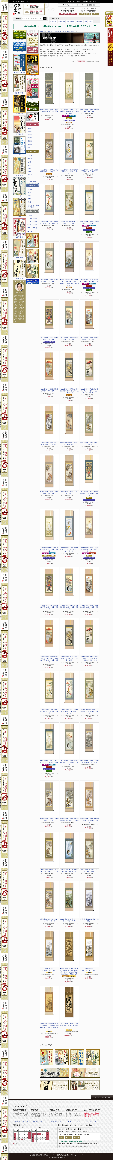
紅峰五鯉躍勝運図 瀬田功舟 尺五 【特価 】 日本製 (69, 711)
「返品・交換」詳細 (90, 1121)
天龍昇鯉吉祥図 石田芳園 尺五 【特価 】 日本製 (70, 607)
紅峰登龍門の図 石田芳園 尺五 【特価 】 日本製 (69, 762)
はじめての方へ (75, 1)
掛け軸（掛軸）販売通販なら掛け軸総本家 (50, 31)
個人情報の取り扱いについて (45, 1155)
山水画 (29, 162)
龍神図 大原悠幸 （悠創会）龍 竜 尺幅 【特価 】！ (49, 111)
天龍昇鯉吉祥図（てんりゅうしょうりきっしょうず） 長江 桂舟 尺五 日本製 (89, 658)
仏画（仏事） (31, 155)
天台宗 (29, 202)
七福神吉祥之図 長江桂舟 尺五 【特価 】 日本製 (50, 711)
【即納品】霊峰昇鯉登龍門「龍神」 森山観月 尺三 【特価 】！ (69, 390)
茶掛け (29, 147)
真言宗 (29, 195)
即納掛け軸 (53, 21)
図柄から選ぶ (66, 31)
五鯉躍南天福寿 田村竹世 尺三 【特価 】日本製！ (70, 171)
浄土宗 (29, 192)
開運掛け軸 (61, 21)
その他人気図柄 (32, 181)
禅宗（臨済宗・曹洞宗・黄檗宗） (33, 206)
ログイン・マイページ (71, 5)
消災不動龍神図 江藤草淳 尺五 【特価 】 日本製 (90, 493)
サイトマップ (79, 1155)
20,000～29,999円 (32, 221)
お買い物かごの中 (69, 14)
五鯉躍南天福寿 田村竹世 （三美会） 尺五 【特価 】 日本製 (70, 549)
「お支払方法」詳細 (55, 1121)
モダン (29, 178)
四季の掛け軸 (70, 21)
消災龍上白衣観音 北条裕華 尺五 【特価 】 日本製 (89, 549)
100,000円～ (31, 231)
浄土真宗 (30, 189)
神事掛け (30, 131)
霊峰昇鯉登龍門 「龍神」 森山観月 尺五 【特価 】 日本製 (70, 658)
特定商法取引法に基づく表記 (64, 1155)
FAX (81, 14)
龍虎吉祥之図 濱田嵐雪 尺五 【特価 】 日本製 (89, 711)
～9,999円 (30, 215)
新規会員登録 (91, 5)
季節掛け (30, 137)
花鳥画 (29, 168)
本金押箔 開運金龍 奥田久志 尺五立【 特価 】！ (69, 1025)
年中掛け (30, 134)
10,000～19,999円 (32, 218)
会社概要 (85, 1)
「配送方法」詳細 (37, 1121)
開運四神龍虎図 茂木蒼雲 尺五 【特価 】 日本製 (90, 607)
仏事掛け (30, 128)
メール (95, 14)
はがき (88, 14)
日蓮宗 (29, 198)
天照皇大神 (79, 21)
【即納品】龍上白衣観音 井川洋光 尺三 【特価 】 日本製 (69, 111)
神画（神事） (31, 159)
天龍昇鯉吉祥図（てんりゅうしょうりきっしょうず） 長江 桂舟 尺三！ (89, 390)
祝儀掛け (30, 141)
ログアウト (82, 5)
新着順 (97, 61)
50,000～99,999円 (32, 228)
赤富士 (91, 21)
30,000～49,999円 (32, 224)
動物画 (29, 171)
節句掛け (30, 144)
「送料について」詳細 (73, 1121)
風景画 (29, 165)
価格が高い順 (90, 61)
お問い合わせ (95, 1)
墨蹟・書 (30, 174)
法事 (85, 21)
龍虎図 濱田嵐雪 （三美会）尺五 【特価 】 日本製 (89, 820)
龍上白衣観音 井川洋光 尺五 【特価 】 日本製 (49, 549)
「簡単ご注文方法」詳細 (21, 1121)
